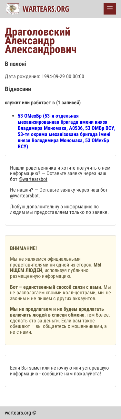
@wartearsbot (33, 179)
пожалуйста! (87, 374)
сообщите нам (57, 374)
